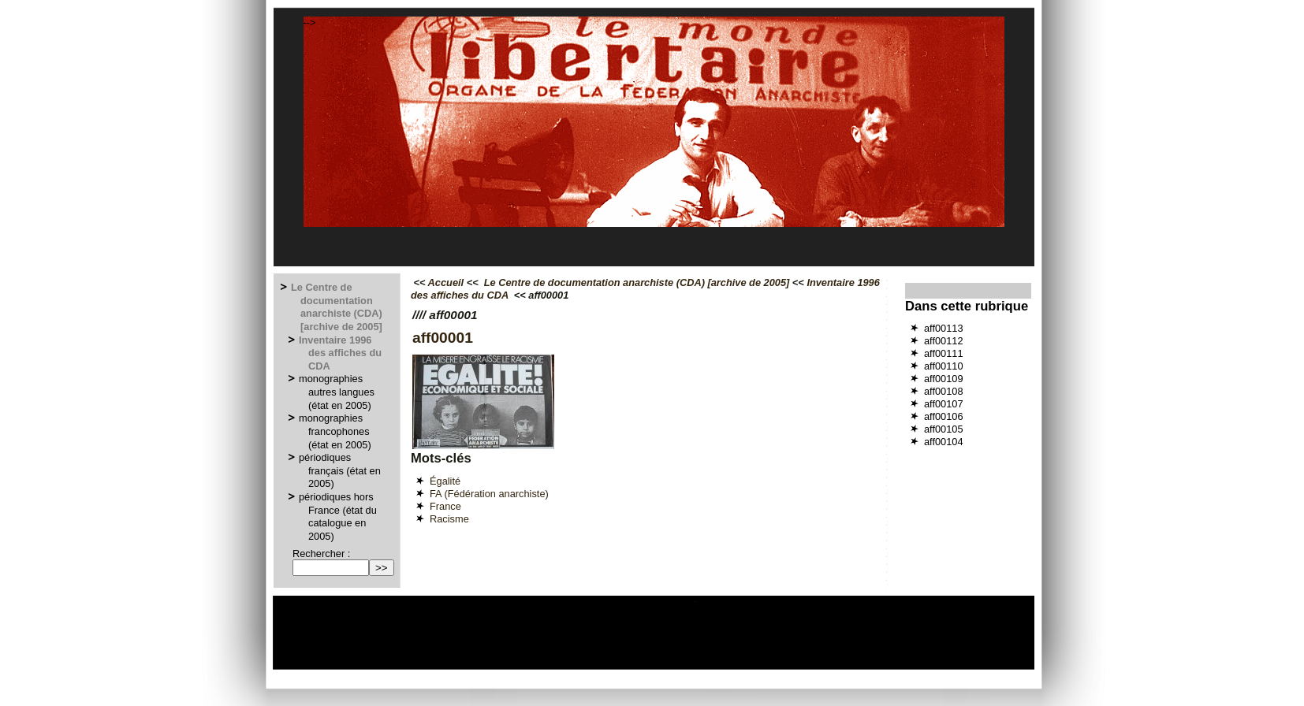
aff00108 (943, 391)
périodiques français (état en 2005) (340, 470)
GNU (798, 663)
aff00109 (943, 379)
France (445, 506)
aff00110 (943, 366)
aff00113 (943, 328)
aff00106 (943, 416)
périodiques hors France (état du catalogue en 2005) (338, 516)
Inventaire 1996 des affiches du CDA (341, 353)
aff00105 (943, 429)
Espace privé (565, 663)
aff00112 (943, 341)
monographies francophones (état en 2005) (335, 431)
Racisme (449, 519)
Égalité (445, 481)
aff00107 (943, 404)
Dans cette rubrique (966, 306)
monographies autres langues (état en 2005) (337, 392)
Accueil (446, 282)
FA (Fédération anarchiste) (489, 494)
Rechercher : (321, 553)
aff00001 (442, 337)
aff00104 (943, 442)
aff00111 (943, 353)
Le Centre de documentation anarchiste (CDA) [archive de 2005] (337, 307)
